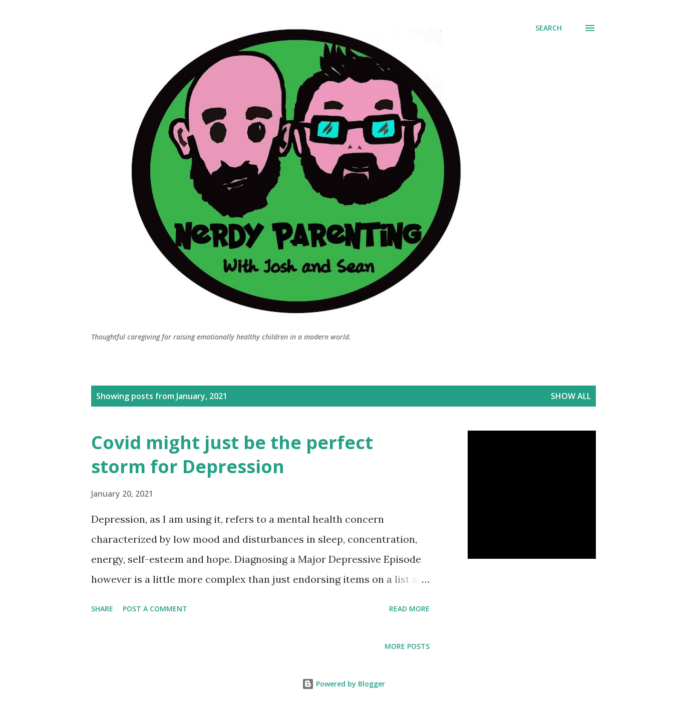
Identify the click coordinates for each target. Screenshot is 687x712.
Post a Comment (155, 608)
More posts (407, 646)
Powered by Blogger (343, 683)
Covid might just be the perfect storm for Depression (232, 454)
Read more (409, 608)
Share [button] (102, 608)
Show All (571, 396)
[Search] (548, 28)
